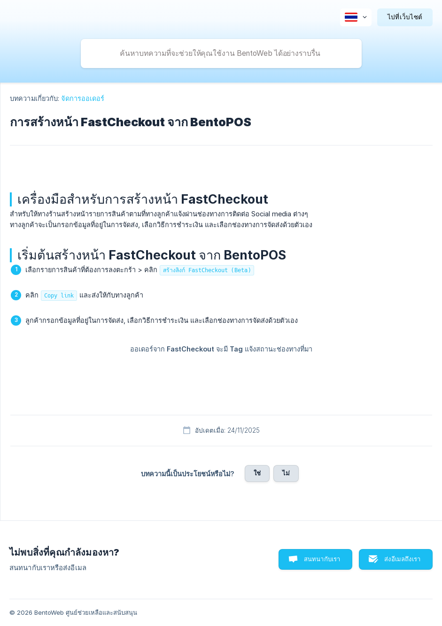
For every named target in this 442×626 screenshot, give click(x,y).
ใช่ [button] (257, 473)
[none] (356, 17)
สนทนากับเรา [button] (322, 559)
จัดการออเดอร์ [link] (82, 98)
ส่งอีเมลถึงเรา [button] (402, 559)
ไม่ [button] (286, 473)
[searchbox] (221, 53)
